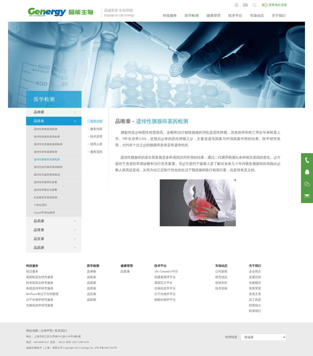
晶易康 (91, 282)
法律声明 (46, 330)
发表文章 (255, 294)
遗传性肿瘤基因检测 (45, 129)
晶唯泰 (91, 277)
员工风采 (255, 299)
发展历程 (255, 277)
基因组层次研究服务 (39, 277)
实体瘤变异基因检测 (45, 197)
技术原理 (94, 136)
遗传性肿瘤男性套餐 (45, 182)
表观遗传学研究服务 (39, 288)
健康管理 (213, 15)
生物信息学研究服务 (39, 305)
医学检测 (192, 15)
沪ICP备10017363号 (106, 347)
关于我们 (279, 15)
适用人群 (94, 144)
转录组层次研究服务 (39, 282)
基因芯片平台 (163, 282)
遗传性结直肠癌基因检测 (48, 144)
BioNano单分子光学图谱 (42, 294)
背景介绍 (94, 121)
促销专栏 (221, 282)
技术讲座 (221, 288)
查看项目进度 (278, 5)
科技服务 (170, 15)
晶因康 (91, 299)
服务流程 (94, 151)
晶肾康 (91, 288)
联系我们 (255, 311)
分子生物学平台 (165, 294)
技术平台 (235, 15)
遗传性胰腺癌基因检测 (47, 159)
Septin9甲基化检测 (44, 212)
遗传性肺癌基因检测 (45, 151)
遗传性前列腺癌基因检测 (48, 167)
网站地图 (32, 330)
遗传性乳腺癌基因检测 (47, 174)
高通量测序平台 (165, 277)
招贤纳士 (255, 305)
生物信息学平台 (165, 288)
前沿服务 (32, 271)
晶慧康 (125, 271)
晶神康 (91, 271)
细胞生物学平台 (165, 299)
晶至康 (91, 294)
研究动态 (221, 277)
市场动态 (257, 15)
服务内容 (94, 129)
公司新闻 (221, 271)
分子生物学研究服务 (39, 299)
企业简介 (255, 271)
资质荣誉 (255, 288)
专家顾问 (255, 282)
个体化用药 (40, 205)
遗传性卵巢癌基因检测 (47, 136)
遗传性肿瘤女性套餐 (45, 189)
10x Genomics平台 (166, 271)
